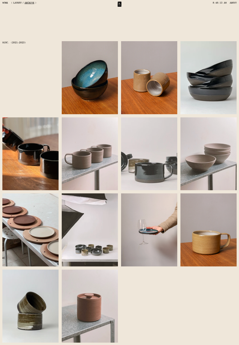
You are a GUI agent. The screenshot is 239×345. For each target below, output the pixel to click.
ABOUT (233, 2)
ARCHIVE (29, 2)
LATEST (17, 2)
